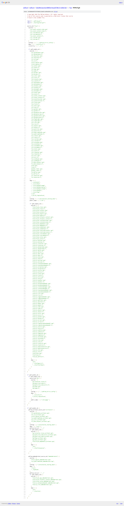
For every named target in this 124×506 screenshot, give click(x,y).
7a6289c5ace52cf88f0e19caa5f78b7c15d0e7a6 (51, 8)
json (121, 503)
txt (117, 503)
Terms (18, 503)
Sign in (120, 2)
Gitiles (9, 503)
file (55, 11)
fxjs (71, 8)
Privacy (14, 503)
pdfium (25, 8)
